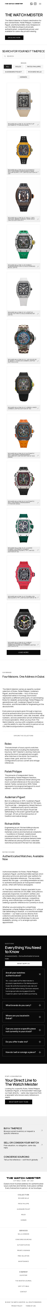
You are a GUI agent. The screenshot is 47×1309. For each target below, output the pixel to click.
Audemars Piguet (23, 1209)
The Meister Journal (23, 1281)
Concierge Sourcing (24, 1239)
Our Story (23, 1275)
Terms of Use (31, 1306)
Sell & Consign (23, 1234)
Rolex (23, 1214)
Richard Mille (23, 1198)
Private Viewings (23, 1250)
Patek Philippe (23, 1204)
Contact (23, 1292)
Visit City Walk (23, 1286)
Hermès (23, 1220)
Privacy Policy (16, 1306)
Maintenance (23, 1261)
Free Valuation (23, 1256)
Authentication (23, 1245)
